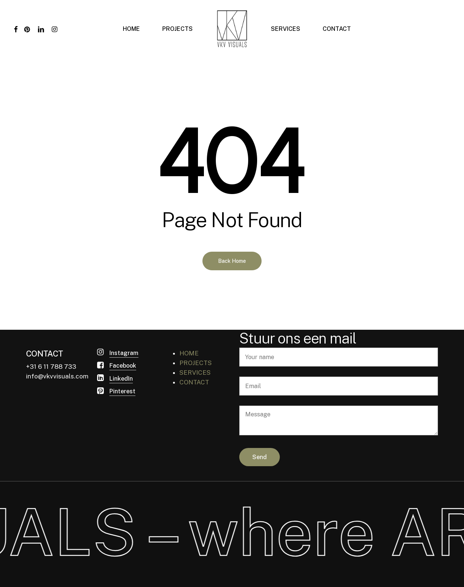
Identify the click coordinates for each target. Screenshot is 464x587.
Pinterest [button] (122, 391)
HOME (189, 353)
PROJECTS (195, 363)
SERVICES (195, 372)
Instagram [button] (123, 353)
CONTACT (194, 382)
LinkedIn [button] (121, 378)
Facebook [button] (122, 365)
